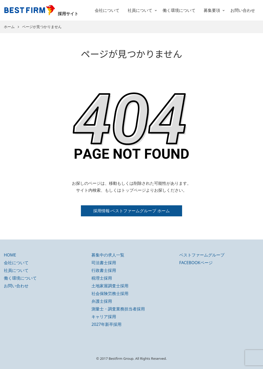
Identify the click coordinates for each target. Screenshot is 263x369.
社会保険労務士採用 (109, 293)
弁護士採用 (101, 301)
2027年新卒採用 (106, 324)
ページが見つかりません (42, 27)
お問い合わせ (242, 10)
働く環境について (179, 10)
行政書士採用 (103, 270)
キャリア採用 (103, 316)
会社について (107, 10)
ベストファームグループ (201, 255)
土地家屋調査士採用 (109, 286)
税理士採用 (101, 278)
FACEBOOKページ (196, 262)
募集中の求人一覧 (107, 255)
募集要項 (212, 10)
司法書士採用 (103, 262)
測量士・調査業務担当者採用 (118, 309)
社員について (140, 10)
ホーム (9, 27)
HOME (10, 255)
